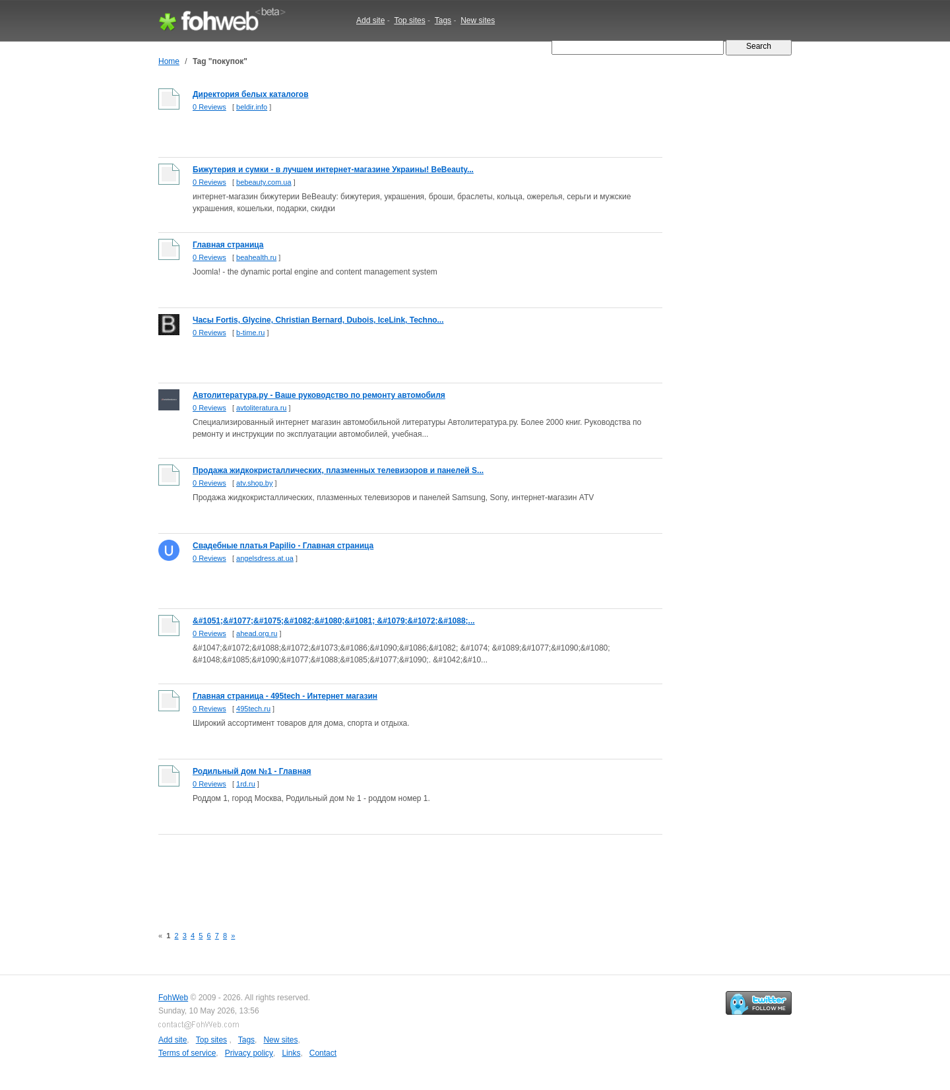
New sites (477, 20)
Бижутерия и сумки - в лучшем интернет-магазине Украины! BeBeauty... (333, 169)
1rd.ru (245, 784)
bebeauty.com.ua (264, 182)
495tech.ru (253, 709)
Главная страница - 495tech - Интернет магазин (285, 696)
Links (291, 1053)
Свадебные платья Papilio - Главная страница (283, 545)
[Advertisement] (398, 873)
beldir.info (251, 107)
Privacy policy (249, 1053)
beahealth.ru (256, 257)
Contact (322, 1053)
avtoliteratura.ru (261, 408)
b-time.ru (250, 333)
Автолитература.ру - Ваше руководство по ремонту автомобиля (319, 395)
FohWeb (173, 997)
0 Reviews (209, 107)
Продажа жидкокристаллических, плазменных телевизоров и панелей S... (338, 470)
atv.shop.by (254, 483)
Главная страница (228, 244)
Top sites (409, 20)
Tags (443, 20)
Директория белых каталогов (251, 94)
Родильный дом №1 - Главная (252, 771)
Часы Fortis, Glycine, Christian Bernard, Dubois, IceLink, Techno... (318, 320)
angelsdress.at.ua (265, 558)
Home (168, 61)
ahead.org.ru (256, 633)
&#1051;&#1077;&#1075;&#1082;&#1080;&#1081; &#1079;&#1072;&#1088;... (334, 620)
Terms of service (187, 1053)
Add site (370, 20)
